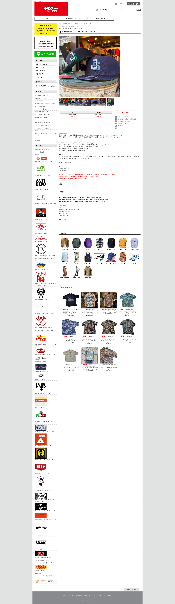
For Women (38, 138)
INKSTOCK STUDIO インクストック (45, 351)
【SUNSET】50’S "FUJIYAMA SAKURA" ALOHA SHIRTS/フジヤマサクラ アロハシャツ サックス (89, 358)
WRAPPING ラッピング (42, 95)
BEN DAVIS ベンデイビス (42, 213)
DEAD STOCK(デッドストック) (44, 563)
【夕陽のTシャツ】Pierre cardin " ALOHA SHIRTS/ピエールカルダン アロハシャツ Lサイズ (127, 329)
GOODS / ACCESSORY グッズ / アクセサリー (45, 134)
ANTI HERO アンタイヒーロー (43, 183)
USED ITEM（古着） (41, 154)
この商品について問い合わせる (125, 123)
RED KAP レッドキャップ (42, 468)
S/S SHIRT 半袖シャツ (41, 111)
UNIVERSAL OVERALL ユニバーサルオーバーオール (45, 517)
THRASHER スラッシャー (42, 529)
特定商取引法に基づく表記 (83, 595)
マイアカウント (121, 4)
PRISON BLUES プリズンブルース (44, 428)
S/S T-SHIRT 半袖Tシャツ (42, 114)
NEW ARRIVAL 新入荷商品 (42, 149)
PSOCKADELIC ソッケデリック (44, 454)
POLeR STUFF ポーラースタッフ (44, 439)
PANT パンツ (39, 120)
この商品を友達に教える (124, 121)
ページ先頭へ (131, 589)
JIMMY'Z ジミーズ (41, 376)
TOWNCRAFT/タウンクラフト (43, 490)
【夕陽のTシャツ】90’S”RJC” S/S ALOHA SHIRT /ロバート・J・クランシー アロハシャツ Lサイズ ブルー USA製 (89, 330)
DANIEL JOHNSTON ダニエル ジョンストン (45, 259)
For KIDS (37, 140)
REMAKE (38, 573)
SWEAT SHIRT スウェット (43, 101)
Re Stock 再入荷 (39, 152)
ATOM (50, 581)
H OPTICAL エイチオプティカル (44, 330)
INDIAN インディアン (41, 359)
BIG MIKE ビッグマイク (42, 227)
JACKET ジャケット (42, 98)
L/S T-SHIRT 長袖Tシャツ (42, 109)
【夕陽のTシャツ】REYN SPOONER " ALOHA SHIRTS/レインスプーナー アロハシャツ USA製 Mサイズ (108, 358)
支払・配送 (72, 595)
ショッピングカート (133, 4)
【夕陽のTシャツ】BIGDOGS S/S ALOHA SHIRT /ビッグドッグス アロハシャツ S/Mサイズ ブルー (127, 303)
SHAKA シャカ (41, 482)
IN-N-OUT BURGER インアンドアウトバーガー (45, 339)
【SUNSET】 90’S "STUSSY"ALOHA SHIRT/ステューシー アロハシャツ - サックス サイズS (89, 303)
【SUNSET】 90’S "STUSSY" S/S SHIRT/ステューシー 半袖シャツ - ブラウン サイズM (108, 302)
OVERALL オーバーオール (43, 122)
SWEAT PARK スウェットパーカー (45, 103)
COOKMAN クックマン (41, 238)
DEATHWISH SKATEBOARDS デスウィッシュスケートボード (46, 278)
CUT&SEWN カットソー (42, 117)
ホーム (47, 18)
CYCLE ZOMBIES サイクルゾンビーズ (45, 249)
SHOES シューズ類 (41, 125)
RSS (43, 581)
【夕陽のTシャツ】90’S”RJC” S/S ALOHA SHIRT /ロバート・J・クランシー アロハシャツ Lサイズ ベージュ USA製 (108, 330)
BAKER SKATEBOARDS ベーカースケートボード (45, 198)
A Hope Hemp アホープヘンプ (43, 169)
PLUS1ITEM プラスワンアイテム (44, 576)
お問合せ (100, 18)
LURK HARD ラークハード (42, 387)
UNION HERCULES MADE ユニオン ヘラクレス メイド (45, 497)
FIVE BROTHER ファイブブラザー (44, 307)
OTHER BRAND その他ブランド (44, 560)
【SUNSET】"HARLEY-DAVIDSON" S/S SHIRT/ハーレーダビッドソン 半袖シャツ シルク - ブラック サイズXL (70, 303)
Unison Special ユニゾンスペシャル (45, 507)
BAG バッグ (39, 130)
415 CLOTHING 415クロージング (44, 554)
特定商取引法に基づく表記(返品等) (126, 119)
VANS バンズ (41, 543)
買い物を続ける (121, 125)
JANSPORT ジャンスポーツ (42, 367)
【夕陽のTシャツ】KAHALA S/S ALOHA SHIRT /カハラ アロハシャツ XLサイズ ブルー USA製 (70, 329)
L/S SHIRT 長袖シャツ (41, 106)
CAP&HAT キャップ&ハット (43, 128)
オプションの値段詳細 (123, 117)
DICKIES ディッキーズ (41, 266)
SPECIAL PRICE (41, 568)
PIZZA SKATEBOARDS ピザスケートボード (45, 416)
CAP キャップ (86, 23)
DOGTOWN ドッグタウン (42, 293)
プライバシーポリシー (99, 595)
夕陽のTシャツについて (74, 18)
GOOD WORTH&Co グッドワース (44, 321)
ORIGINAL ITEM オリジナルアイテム (45, 159)
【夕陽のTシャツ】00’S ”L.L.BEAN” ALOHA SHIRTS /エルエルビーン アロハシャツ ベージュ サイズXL (70, 358)
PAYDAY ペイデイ (41, 401)
